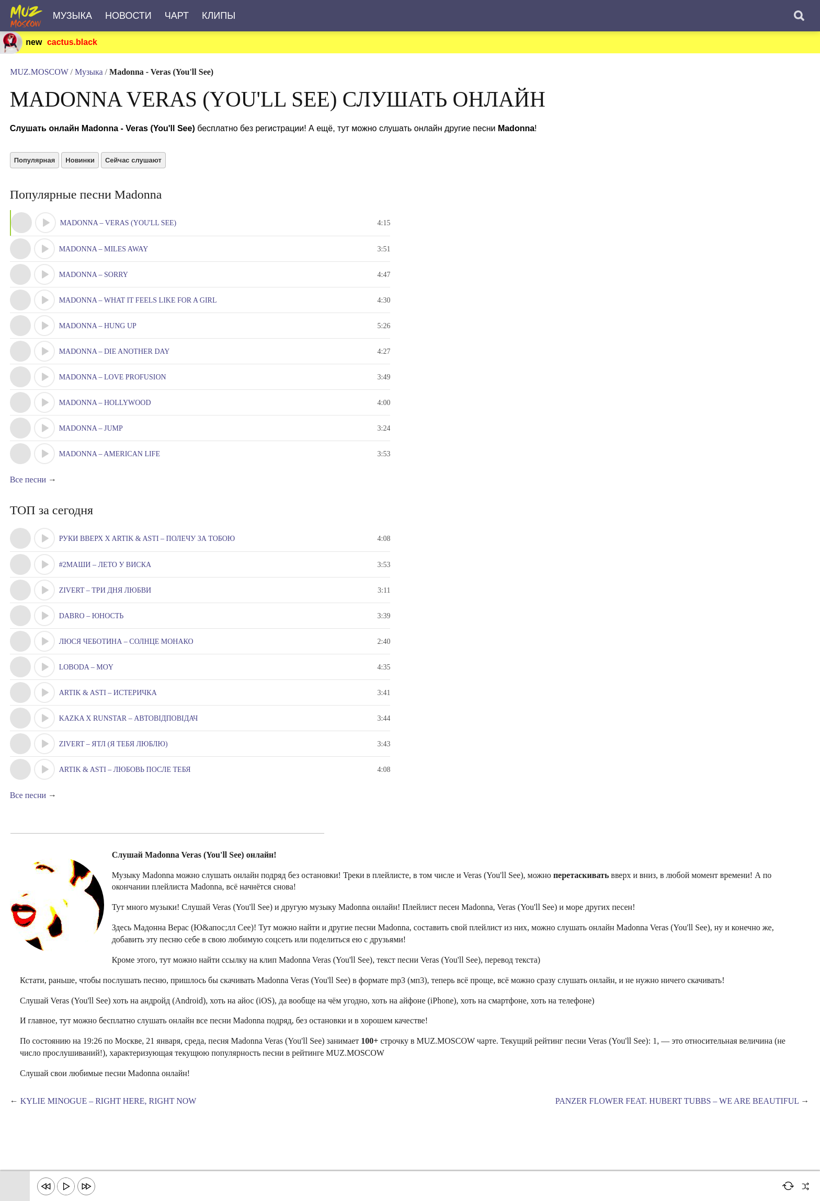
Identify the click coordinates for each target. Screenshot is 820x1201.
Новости (128, 15)
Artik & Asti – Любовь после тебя (125, 775)
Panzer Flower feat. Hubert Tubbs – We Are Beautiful (676, 1107)
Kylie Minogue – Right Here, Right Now (109, 1107)
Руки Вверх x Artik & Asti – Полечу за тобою (148, 544)
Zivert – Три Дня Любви (106, 596)
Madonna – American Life (110, 459)
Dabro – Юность (92, 622)
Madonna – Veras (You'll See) (119, 228)
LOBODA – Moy (87, 673)
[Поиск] (799, 15)
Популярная (35, 164)
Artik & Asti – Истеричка (108, 698)
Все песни (28, 484)
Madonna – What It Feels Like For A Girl (139, 305)
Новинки (81, 164)
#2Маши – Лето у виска (106, 570)
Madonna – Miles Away (104, 254)
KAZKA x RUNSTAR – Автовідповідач (129, 724)
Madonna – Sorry (94, 279)
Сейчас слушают (134, 164)
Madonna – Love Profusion (113, 382)
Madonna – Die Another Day (115, 356)
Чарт (177, 15)
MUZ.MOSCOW (39, 72)
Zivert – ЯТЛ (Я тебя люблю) (114, 750)
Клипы (218, 15)
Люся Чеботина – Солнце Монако (127, 647)
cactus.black (73, 42)
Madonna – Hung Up (98, 330)
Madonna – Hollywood (106, 407)
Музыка (72, 15)
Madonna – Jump (91, 433)
